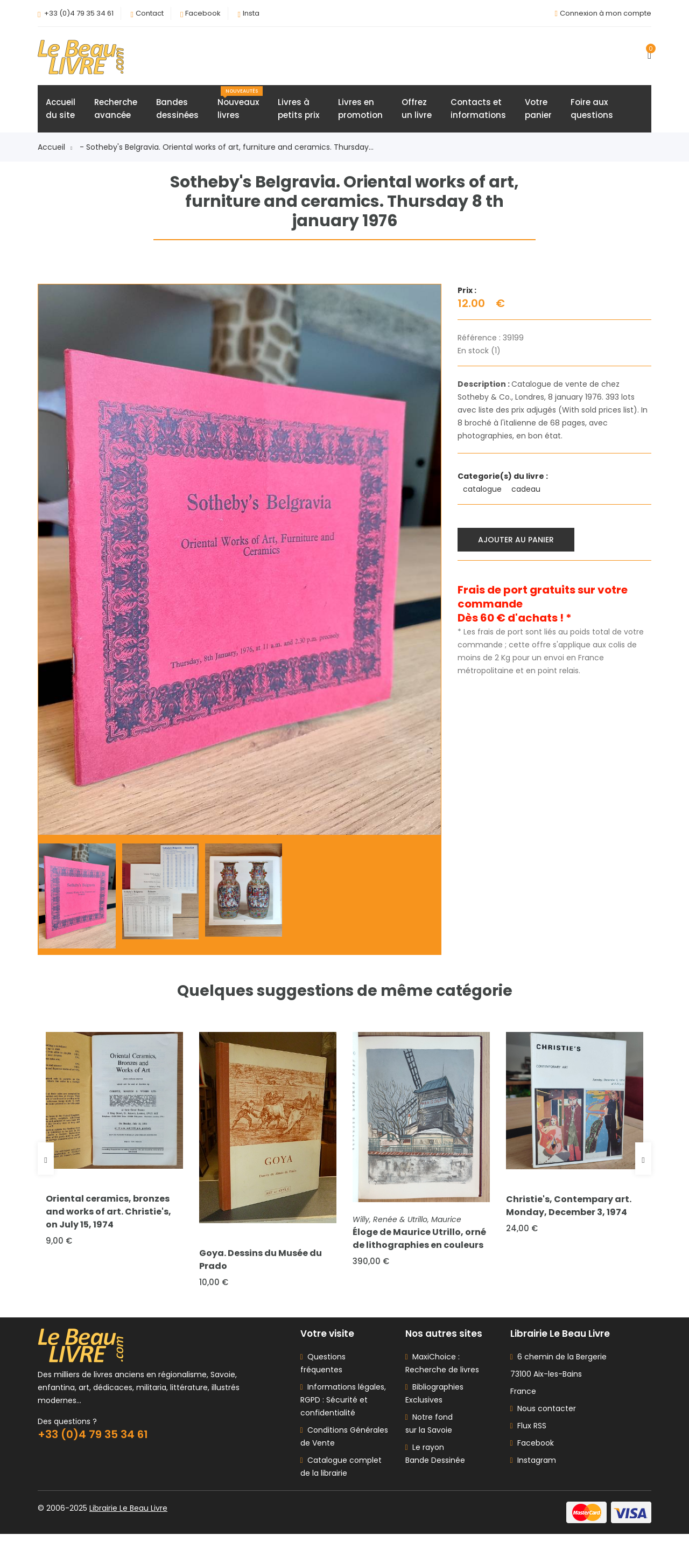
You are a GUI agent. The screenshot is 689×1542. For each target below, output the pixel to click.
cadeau (527, 491)
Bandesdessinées (177, 111)
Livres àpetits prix (298, 111)
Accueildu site (60, 111)
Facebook (203, 13)
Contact (150, 13)
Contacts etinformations (478, 111)
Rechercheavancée (115, 111)
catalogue (483, 491)
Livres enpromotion (360, 111)
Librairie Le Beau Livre (128, 1516)
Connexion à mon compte (605, 13)
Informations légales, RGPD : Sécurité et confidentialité (343, 1408)
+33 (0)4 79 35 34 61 (79, 13)
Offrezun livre (417, 111)
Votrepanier (538, 111)
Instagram (533, 1468)
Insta (251, 13)
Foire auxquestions (592, 111)
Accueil (55, 149)
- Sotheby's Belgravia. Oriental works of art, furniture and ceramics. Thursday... (227, 149)
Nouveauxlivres (240, 106)
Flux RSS (528, 1433)
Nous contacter (543, 1416)
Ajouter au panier (518, 540)
